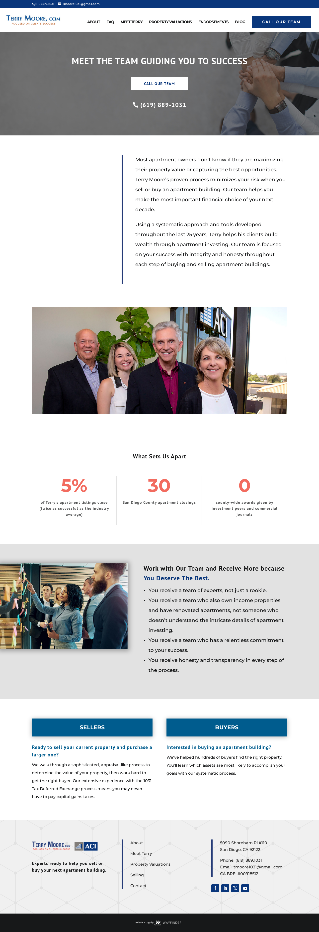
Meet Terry (132, 22)
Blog (240, 22)
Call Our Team (281, 21)
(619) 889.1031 (249, 860)
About (93, 22)
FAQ (110, 22)
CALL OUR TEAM (159, 83)
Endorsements (213, 22)
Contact (138, 885)
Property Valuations (170, 22)
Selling (137, 875)
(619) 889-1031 (163, 105)
